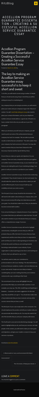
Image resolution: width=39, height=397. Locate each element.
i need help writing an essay (19, 112)
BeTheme (22, 390)
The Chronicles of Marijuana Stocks (24, 364)
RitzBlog (7, 3)
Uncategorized (13, 343)
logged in (11, 379)
